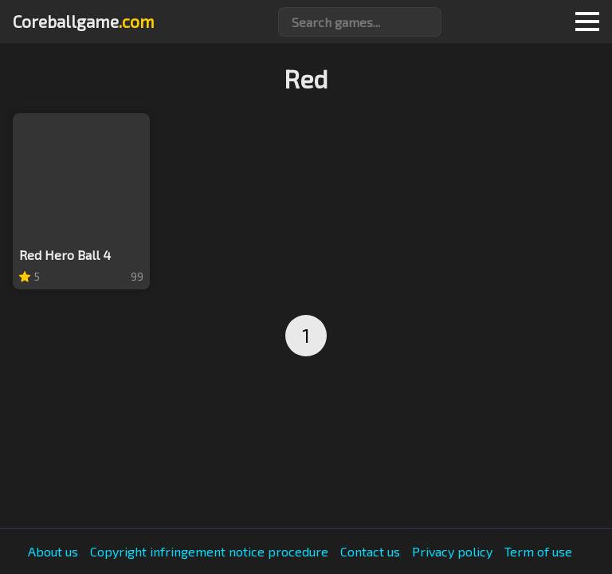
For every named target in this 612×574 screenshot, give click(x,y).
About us (53, 552)
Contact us (370, 552)
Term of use (538, 552)
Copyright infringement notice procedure (209, 552)
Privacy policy (452, 552)
